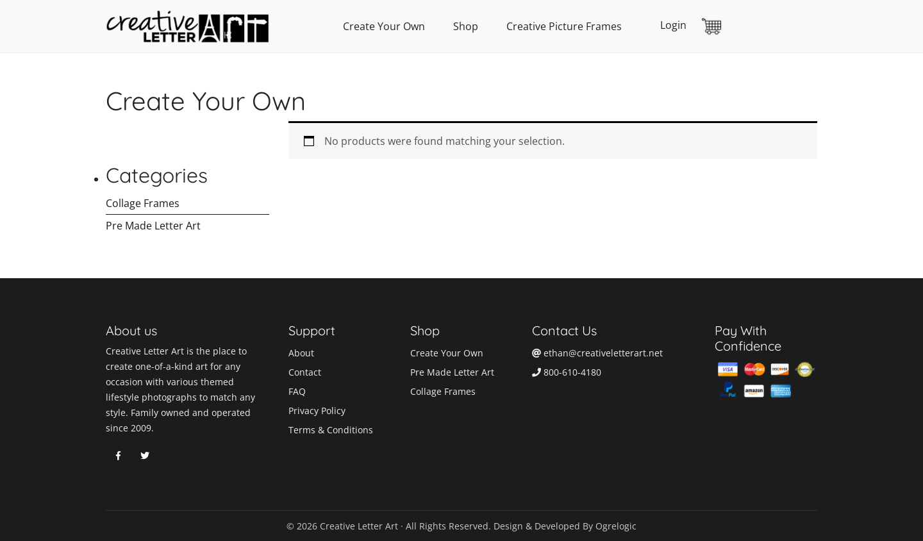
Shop (465, 26)
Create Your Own (384, 26)
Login (673, 25)
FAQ (297, 391)
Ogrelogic (615, 526)
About (301, 353)
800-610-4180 (566, 372)
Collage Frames (142, 203)
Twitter (144, 455)
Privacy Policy (316, 410)
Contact (304, 372)
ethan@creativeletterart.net (597, 353)
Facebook (118, 455)
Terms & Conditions (330, 430)
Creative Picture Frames (564, 26)
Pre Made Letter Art (153, 226)
